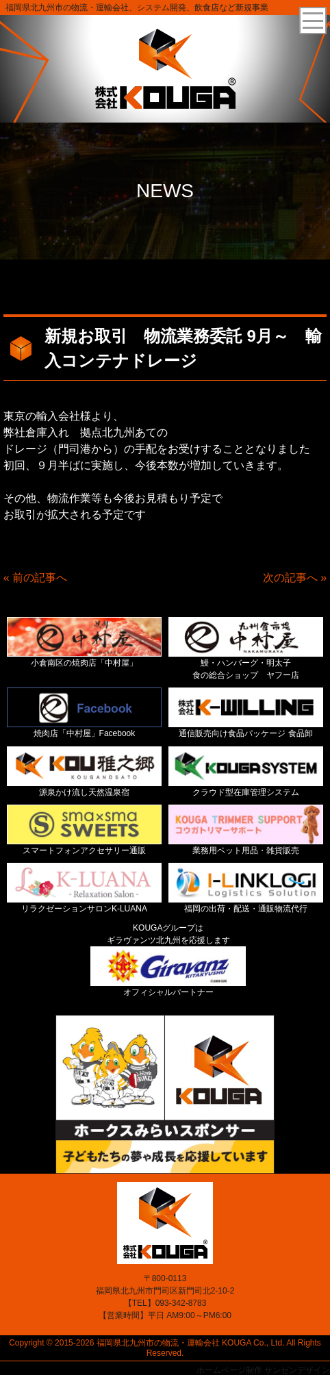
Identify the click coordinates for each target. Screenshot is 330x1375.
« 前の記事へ (35, 577)
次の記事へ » (295, 577)
